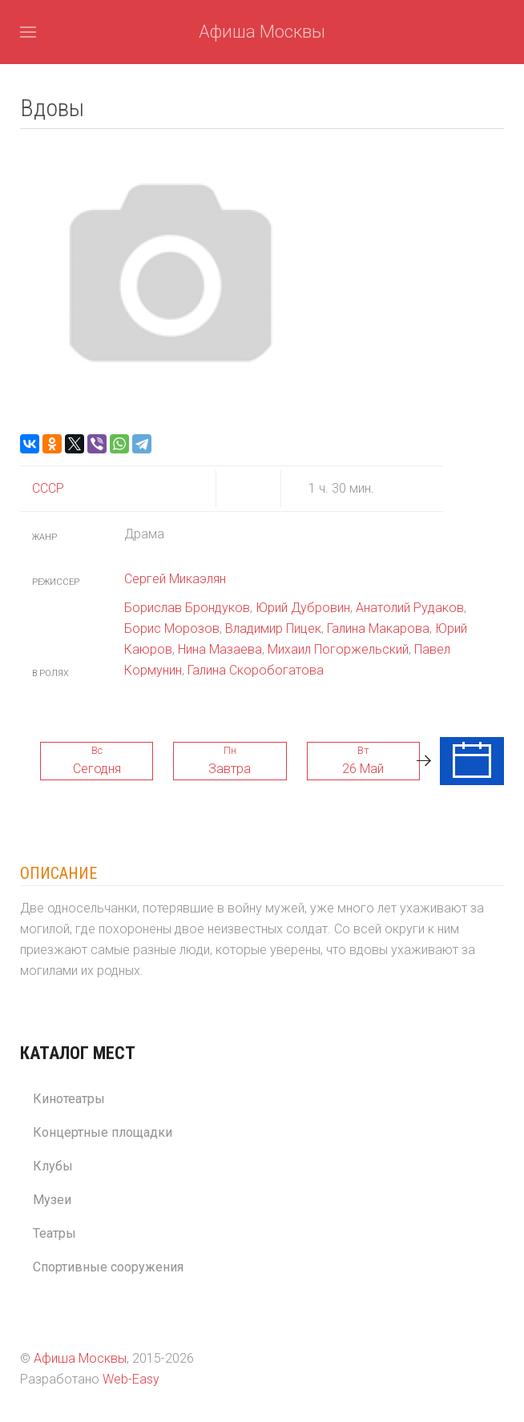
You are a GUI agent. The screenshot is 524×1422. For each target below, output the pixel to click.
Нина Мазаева (220, 649)
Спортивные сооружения (108, 1267)
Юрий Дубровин (303, 607)
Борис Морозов (172, 628)
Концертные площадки (102, 1132)
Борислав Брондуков (187, 607)
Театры (54, 1233)
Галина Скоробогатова (255, 670)
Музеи (52, 1199)
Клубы (53, 1166)
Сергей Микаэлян (175, 578)
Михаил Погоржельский (338, 649)
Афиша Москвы (262, 32)
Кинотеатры (69, 1098)
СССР (48, 488)
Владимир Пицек (273, 628)
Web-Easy (131, 1379)
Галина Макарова (378, 628)
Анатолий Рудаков (410, 607)
